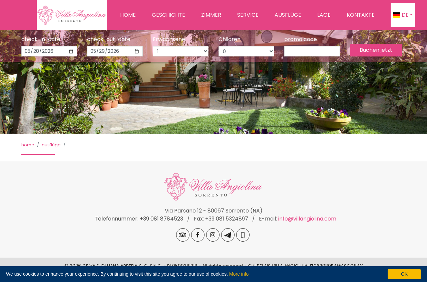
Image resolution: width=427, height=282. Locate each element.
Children (230, 39)
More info (239, 274)
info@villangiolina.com (307, 219)
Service (248, 15)
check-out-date (108, 39)
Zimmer (211, 15)
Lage (324, 15)
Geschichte (168, 15)
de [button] (401, 15)
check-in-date (40, 39)
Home (128, 15)
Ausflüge (288, 15)
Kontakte (361, 15)
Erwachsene (169, 39)
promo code (300, 39)
